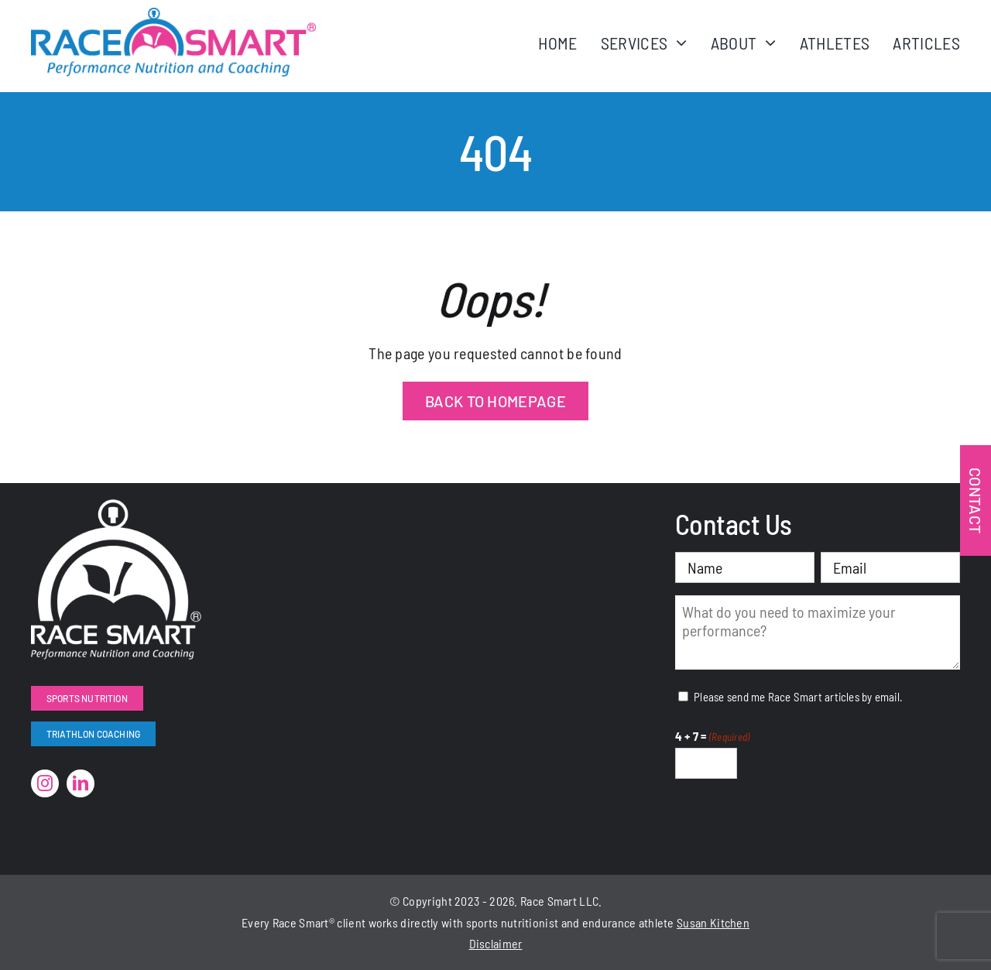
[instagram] (45, 783)
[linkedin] (80, 783)
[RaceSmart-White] (116, 507)
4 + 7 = (712, 736)
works (384, 922)
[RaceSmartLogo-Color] (173, 15)
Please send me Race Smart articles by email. (798, 697)
